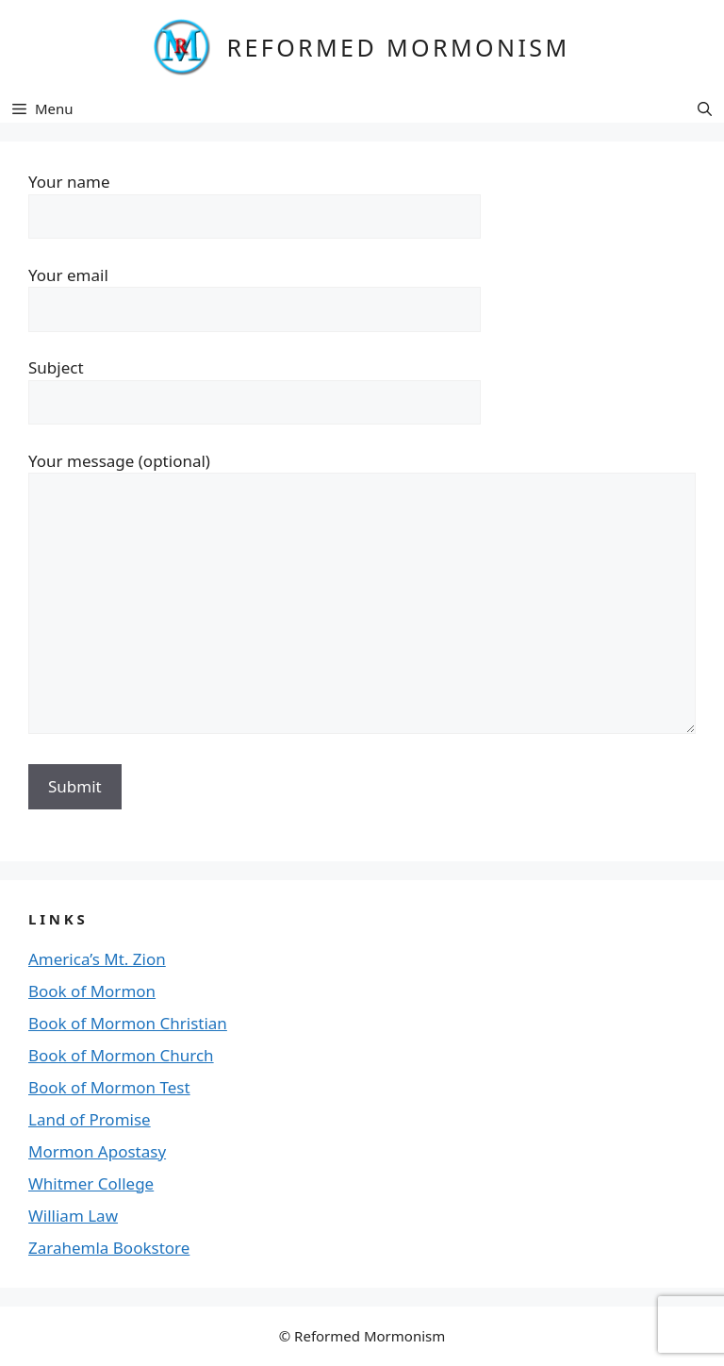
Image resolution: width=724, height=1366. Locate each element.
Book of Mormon (92, 991)
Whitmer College (91, 1183)
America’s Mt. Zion (97, 959)
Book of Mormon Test (109, 1087)
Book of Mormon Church (121, 1055)
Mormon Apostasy (97, 1151)
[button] (704, 108)
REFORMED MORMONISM (397, 47)
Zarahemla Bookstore (108, 1247)
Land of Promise (89, 1119)
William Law (73, 1215)
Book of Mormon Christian (127, 1023)
